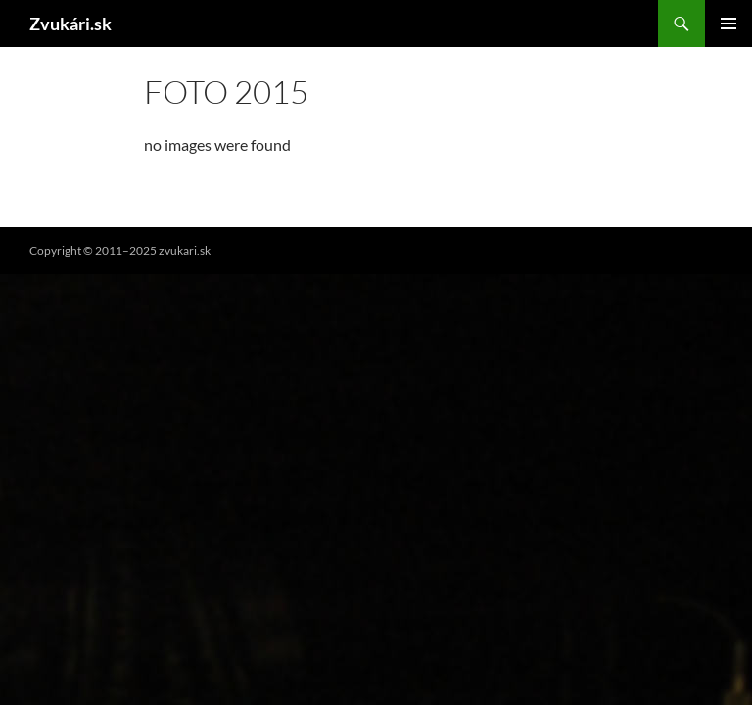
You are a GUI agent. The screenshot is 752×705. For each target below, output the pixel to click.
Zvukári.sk (70, 23)
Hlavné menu (728, 23)
